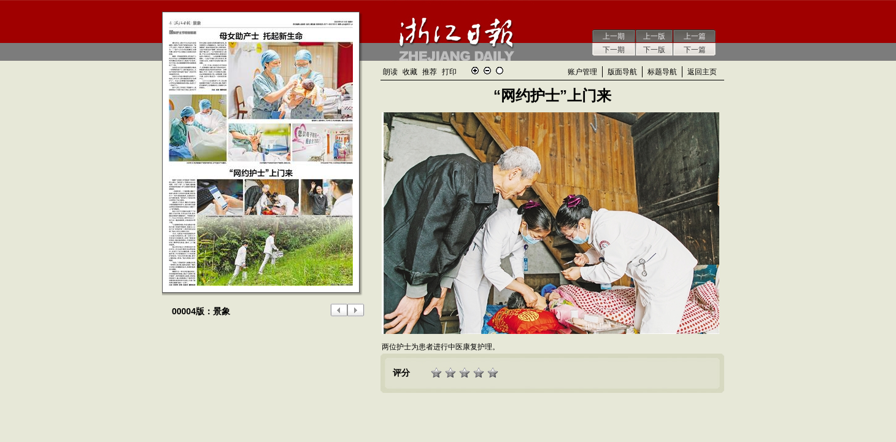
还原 (499, 70)
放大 (475, 70)
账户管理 (582, 72)
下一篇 (695, 49)
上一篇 (695, 36)
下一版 (654, 49)
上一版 (654, 36)
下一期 (614, 49)
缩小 (487, 70)
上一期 (614, 36)
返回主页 (702, 72)
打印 (449, 72)
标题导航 (662, 72)
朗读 (390, 72)
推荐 (429, 72)
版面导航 (622, 72)
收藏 (410, 72)
